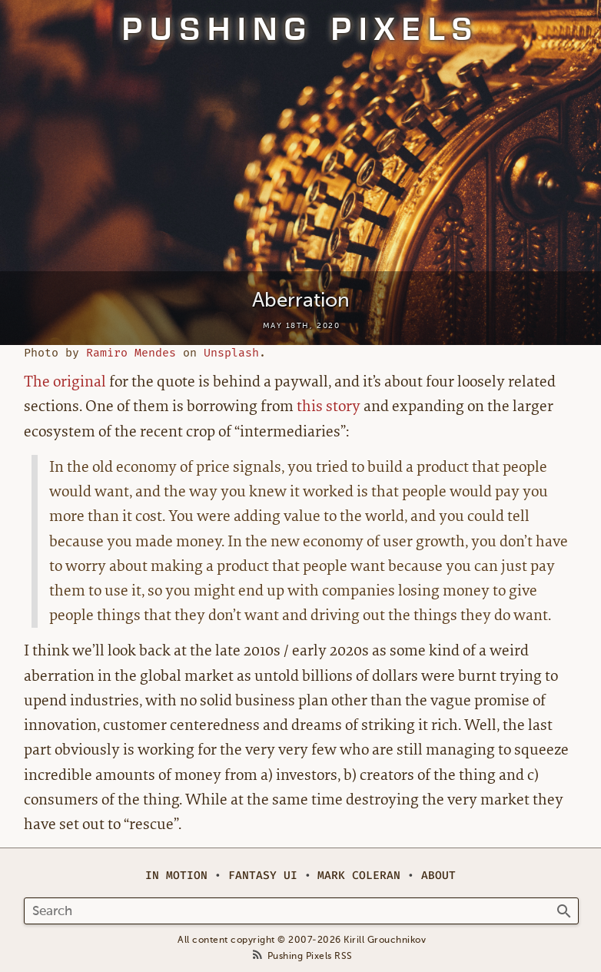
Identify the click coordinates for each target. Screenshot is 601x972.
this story (328, 406)
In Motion (176, 875)
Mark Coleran (358, 875)
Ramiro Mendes (131, 353)
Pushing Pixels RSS (310, 956)
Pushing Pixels (301, 29)
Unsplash (231, 353)
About (438, 875)
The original (65, 381)
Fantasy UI (262, 875)
